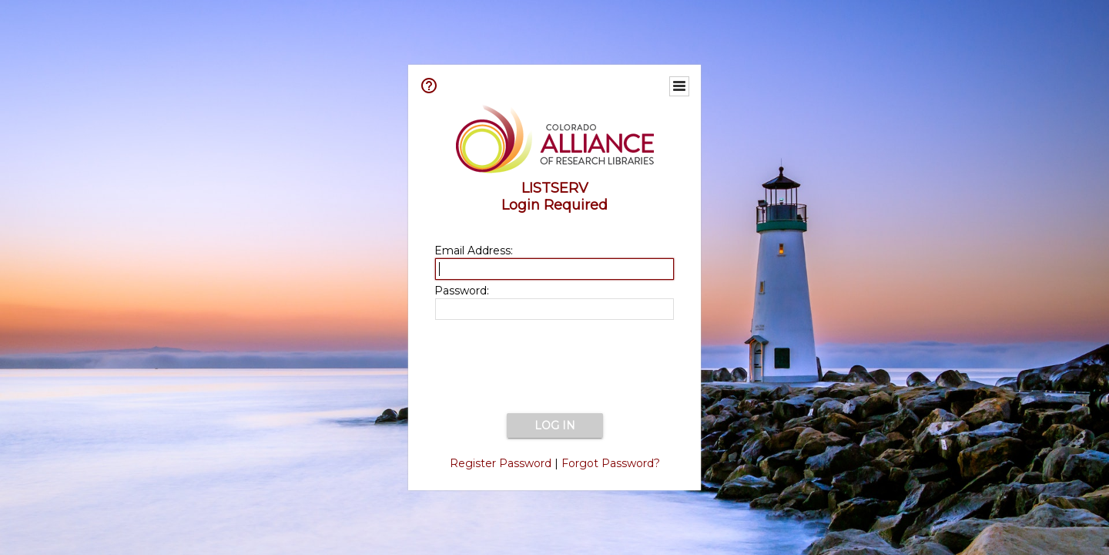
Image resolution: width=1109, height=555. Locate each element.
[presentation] (554, 368)
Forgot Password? (610, 463)
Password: (461, 291)
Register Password (500, 463)
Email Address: (473, 250)
